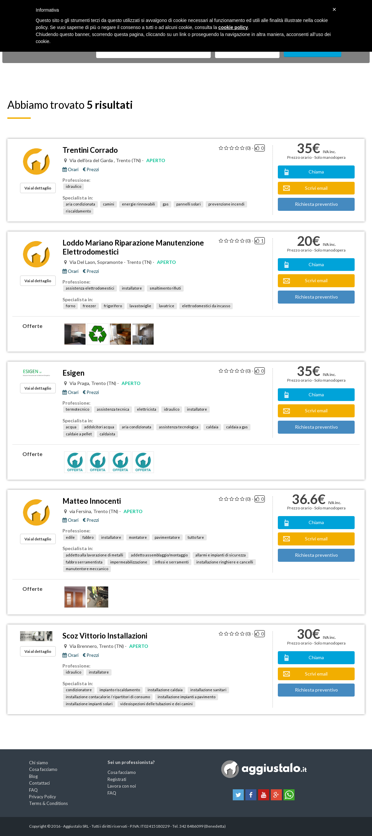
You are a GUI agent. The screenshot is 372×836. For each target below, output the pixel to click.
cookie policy (233, 27)
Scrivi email (316, 188)
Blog (33, 776)
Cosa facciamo (43, 769)
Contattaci (39, 783)
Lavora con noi (122, 786)
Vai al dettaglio (37, 187)
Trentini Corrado (90, 149)
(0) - (249, 148)
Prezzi (91, 169)
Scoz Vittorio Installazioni (104, 635)
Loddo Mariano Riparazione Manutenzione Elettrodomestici (133, 247)
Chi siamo (38, 762)
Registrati (117, 779)
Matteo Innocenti (91, 500)
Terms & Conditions (48, 803)
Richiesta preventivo (316, 204)
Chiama (316, 171)
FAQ (33, 790)
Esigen (73, 372)
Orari (70, 169)
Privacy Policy (42, 796)
